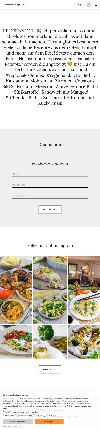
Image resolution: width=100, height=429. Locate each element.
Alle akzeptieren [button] (49, 421)
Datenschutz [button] (7, 427)
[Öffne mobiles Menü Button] (96, 4)
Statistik (53, 415)
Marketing (40, 415)
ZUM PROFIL (50, 369)
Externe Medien (25, 415)
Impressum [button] (17, 427)
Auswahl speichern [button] (18, 421)
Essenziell (9, 415)
